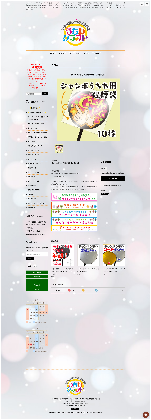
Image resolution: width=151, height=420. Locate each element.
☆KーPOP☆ (32, 159)
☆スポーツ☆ (32, 199)
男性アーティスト (33, 172)
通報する (103, 190)
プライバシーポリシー (34, 231)
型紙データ (31, 207)
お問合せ (30, 228)
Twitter (37, 281)
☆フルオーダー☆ (33, 150)
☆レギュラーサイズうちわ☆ (37, 203)
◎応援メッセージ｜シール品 (37, 137)
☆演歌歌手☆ (32, 185)
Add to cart (113, 178)
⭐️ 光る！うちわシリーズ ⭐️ (37, 112)
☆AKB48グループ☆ (34, 163)
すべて (58, 290)
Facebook (37, 285)
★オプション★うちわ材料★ (37, 132)
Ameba (37, 289)
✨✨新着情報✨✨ (34, 108)
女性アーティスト (33, 181)
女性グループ (32, 176)
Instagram (37, 276)
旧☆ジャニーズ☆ (33, 154)
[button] (74, 53)
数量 (102, 168)
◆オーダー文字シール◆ (36, 124)
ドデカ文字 (31, 141)
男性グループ (32, 168)
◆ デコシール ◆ (33, 128)
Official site (37, 272)
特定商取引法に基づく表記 (36, 234)
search (45, 94)
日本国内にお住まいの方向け (112, 185)
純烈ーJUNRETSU (34, 190)
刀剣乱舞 (30, 194)
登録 (29, 258)
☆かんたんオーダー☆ (35, 146)
